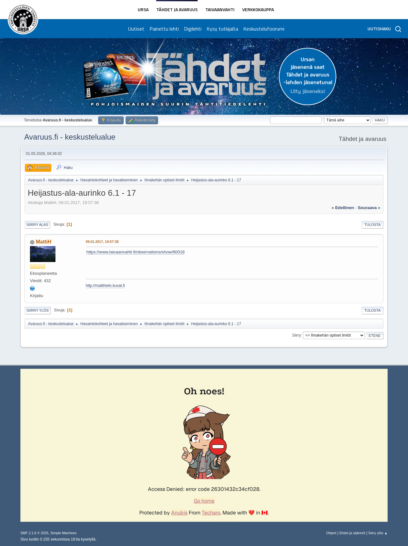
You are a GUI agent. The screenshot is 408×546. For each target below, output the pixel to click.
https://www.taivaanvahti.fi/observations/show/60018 (135, 252)
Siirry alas (37, 225)
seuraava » (369, 207)
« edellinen (343, 207)
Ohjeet (331, 533)
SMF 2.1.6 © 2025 (34, 533)
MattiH (43, 241)
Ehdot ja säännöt (352, 533)
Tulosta (372, 225)
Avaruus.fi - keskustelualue (69, 137)
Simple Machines (63, 533)
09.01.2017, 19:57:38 (102, 242)
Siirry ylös (37, 310)
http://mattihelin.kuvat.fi (105, 285)
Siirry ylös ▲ (378, 533)
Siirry (296, 335)
